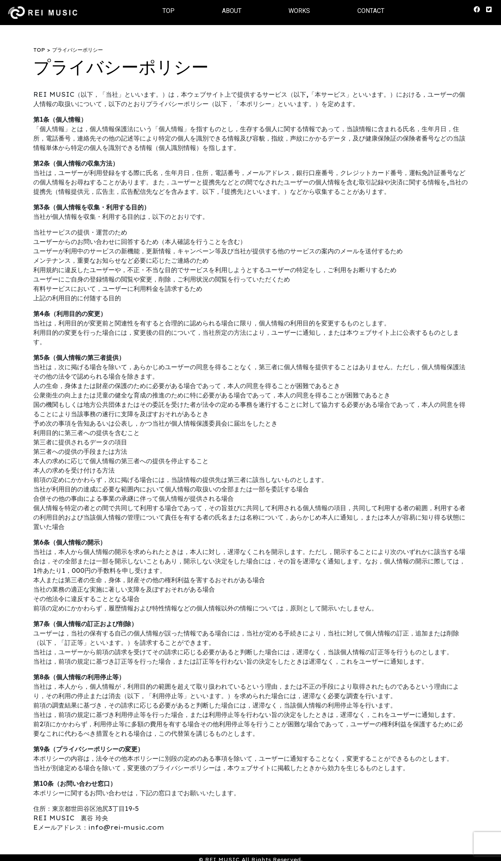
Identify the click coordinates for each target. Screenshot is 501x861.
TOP (168, 10)
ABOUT (231, 10)
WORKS (299, 10)
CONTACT (370, 10)
